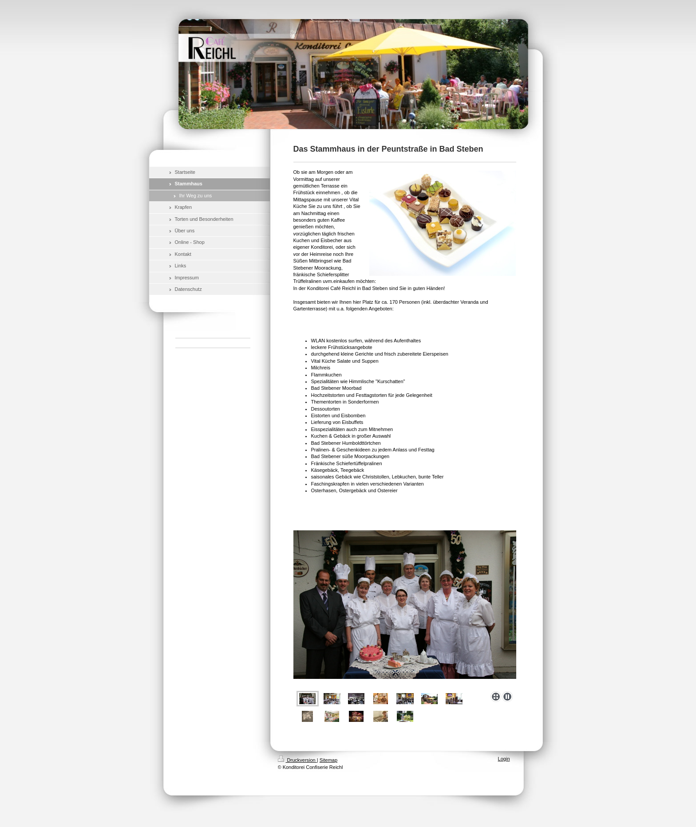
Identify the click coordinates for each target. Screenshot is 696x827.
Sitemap (328, 760)
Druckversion (297, 760)
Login (504, 758)
